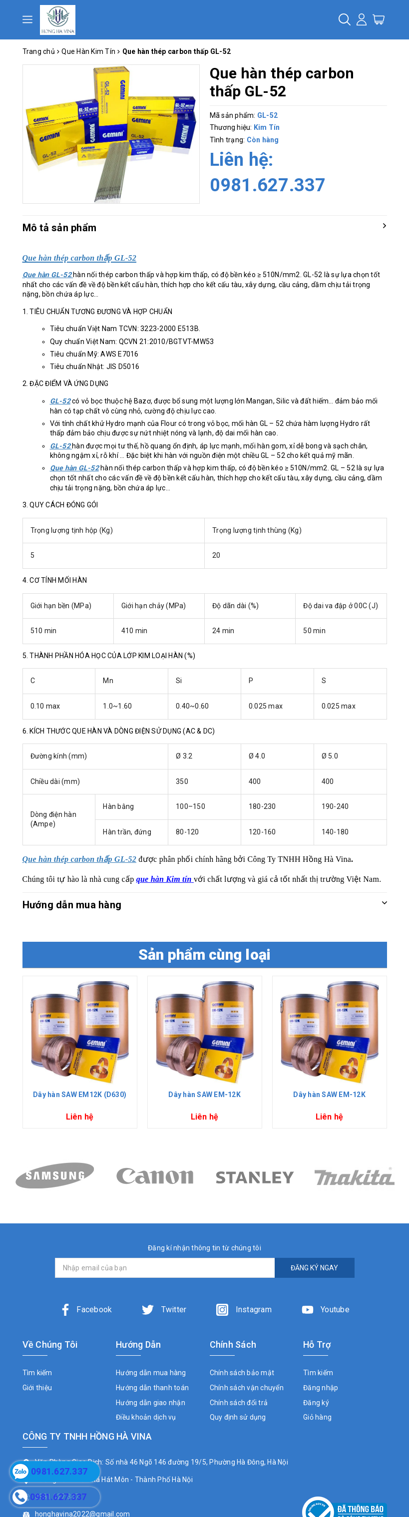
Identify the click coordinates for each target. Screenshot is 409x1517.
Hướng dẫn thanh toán (152, 1388)
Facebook (85, 1309)
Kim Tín (267, 127)
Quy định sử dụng (238, 1417)
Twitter (164, 1309)
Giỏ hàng (317, 1417)
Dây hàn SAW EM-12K (204, 1095)
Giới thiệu (37, 1388)
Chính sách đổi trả (239, 1403)
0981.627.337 (268, 185)
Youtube (326, 1309)
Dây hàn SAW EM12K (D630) (79, 1095)
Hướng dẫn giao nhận (150, 1403)
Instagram (244, 1309)
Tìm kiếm (37, 1373)
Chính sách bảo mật (242, 1373)
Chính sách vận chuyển (247, 1388)
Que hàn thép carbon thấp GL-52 (79, 859)
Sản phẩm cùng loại (204, 954)
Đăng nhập (320, 1388)
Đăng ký (316, 1403)
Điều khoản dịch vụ (146, 1417)
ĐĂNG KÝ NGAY (314, 1268)
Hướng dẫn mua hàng (151, 1373)
